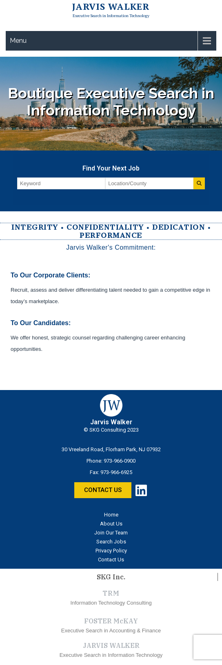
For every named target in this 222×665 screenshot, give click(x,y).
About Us (111, 524)
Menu (18, 40)
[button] (102, 490)
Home (111, 515)
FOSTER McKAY (111, 621)
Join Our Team (111, 533)
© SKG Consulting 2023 (111, 430)
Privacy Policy (111, 551)
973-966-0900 (119, 461)
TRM (110, 593)
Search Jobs (111, 542)
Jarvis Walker (110, 6)
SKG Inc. (111, 577)
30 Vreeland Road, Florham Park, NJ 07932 (111, 449)
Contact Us (111, 559)
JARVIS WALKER (111, 645)
